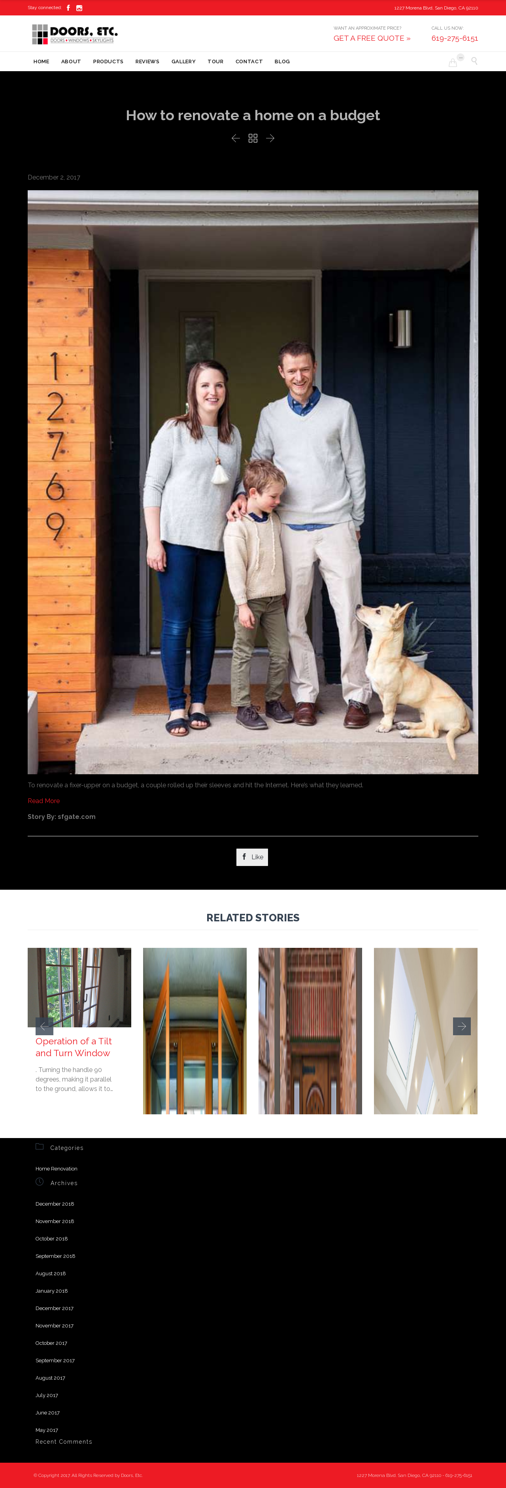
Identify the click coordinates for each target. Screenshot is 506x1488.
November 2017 (55, 1326)
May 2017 (47, 1430)
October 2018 (52, 1239)
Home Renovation (56, 1169)
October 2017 (51, 1343)
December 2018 (55, 1204)
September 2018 (56, 1256)
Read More (44, 801)
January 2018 (52, 1291)
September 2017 (55, 1360)
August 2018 (51, 1273)
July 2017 (47, 1395)
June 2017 (48, 1413)
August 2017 (50, 1378)
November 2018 (55, 1221)
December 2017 (55, 1308)
